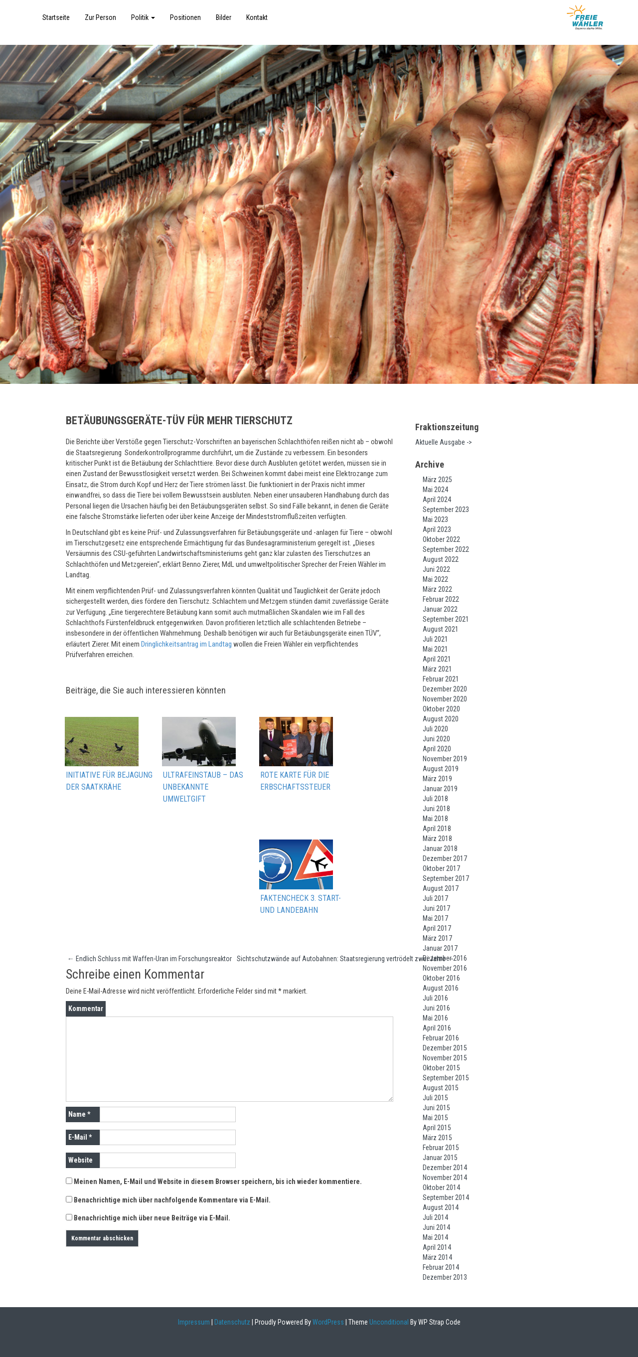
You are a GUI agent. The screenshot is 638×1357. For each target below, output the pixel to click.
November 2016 (445, 968)
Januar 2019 (440, 789)
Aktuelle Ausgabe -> (443, 442)
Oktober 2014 (441, 1187)
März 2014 (437, 1257)
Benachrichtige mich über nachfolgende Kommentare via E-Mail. (172, 1201)
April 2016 (437, 1028)
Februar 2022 (441, 599)
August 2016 (441, 988)
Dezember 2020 (445, 689)
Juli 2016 (435, 998)
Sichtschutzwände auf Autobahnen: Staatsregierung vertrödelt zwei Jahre (345, 959)
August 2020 (441, 719)
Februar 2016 (441, 1038)
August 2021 (441, 629)
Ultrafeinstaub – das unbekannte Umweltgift (203, 787)
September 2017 (446, 878)
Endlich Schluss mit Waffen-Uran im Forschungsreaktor (149, 959)
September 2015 (446, 1078)
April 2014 (437, 1247)
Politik (143, 17)
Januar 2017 (440, 948)
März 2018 (437, 839)
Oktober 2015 (441, 1068)
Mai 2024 (435, 490)
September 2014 (446, 1197)
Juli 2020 (435, 729)
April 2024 (437, 500)
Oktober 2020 (441, 709)
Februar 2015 (441, 1148)
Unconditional (388, 1322)
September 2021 (446, 619)
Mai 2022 (435, 579)
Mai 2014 (435, 1237)
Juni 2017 (436, 908)
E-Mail (80, 1138)
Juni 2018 (436, 809)
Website (80, 1161)
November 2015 (445, 1058)
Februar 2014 (441, 1267)
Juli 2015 (435, 1098)
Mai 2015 (435, 1118)
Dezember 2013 (445, 1277)
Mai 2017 (435, 918)
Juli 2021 (435, 639)
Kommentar (85, 1010)
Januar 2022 (440, 609)
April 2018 (437, 829)
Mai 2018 (435, 819)
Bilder (223, 17)
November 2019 (445, 759)
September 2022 (446, 549)
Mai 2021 (435, 649)
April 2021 (437, 659)
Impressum (194, 1322)
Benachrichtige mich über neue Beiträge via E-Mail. (152, 1219)
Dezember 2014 (445, 1168)
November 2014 (445, 1178)
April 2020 (437, 749)
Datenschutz (232, 1322)
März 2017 (437, 938)
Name (79, 1115)
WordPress (327, 1322)
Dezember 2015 (445, 1048)
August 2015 (441, 1088)
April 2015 (437, 1128)
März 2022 (437, 589)
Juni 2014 (436, 1227)
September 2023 (446, 509)
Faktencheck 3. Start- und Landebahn (300, 904)
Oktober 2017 (441, 868)
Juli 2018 (435, 799)
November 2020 (445, 699)
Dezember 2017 (445, 858)
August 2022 (441, 559)
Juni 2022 (436, 569)
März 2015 (437, 1138)
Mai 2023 (435, 519)
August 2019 (441, 769)
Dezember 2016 (445, 958)
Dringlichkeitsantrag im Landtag (186, 644)
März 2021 (437, 669)
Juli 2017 (435, 898)
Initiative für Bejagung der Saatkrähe (109, 781)
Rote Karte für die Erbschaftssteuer (295, 781)
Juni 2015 (436, 1108)
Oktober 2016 (441, 978)
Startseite (56, 17)
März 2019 (437, 779)
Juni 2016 (436, 1008)
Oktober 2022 (441, 539)
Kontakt (257, 17)
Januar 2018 (440, 848)
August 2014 (441, 1207)
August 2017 (441, 888)
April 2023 (437, 529)
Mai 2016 (435, 1018)
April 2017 (437, 928)
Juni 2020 (436, 739)
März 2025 (437, 480)
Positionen (185, 17)
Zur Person (100, 17)
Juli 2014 (435, 1217)
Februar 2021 (441, 679)
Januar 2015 (440, 1158)
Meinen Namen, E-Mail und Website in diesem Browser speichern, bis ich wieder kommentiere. (218, 1183)
